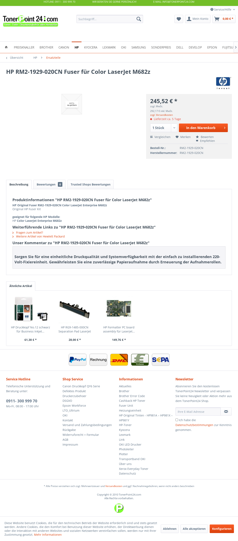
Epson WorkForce (74, 405)
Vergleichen (160, 137)
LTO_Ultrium (71, 410)
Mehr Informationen (48, 535)
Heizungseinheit (130, 410)
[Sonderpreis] (161, 47)
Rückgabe (69, 430)
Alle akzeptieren (194, 529)
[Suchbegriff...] (109, 19)
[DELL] (180, 47)
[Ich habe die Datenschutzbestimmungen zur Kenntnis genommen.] (176, 419)
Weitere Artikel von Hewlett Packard (38, 236)
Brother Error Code (132, 396)
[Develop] (195, 47)
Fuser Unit (126, 405)
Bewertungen (49, 184)
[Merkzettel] (178, 19)
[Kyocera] (91, 47)
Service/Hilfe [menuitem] (221, 9)
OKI (65, 415)
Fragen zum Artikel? (27, 232)
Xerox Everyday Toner (133, 469)
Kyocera (124, 430)
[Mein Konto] (197, 19)
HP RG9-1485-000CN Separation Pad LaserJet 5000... (74, 329)
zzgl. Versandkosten (161, 115)
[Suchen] (138, 19)
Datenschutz (127, 473)
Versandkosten (113, 486)
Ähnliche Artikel (20, 286)
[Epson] (212, 47)
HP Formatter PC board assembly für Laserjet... (119, 329)
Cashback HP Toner (132, 401)
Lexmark (124, 435)
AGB (65, 440)
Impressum (70, 444)
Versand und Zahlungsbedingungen (87, 425)
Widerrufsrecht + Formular (81, 435)
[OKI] (123, 47)
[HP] (77, 47)
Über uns (125, 464)
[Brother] (46, 47)
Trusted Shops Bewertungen (90, 184)
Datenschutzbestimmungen (194, 425)
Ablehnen (169, 529)
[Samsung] (139, 47)
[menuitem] (109, 19)
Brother (124, 391)
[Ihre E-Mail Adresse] (198, 411)
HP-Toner (125, 425)
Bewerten (205, 137)
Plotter (123, 454)
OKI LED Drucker (130, 444)
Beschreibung (18, 184)
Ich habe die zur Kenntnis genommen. (203, 425)
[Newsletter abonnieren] (226, 411)
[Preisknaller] (24, 47)
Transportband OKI (132, 459)
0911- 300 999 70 (21, 401)
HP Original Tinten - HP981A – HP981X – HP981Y (146, 417)
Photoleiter (126, 449)
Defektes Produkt (74, 391)
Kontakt (68, 420)
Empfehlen (205, 141)
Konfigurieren (221, 529)
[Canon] (64, 47)
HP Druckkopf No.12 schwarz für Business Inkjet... (30, 329)
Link (122, 440)
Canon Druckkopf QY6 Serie (81, 386)
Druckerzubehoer (74, 396)
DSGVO (67, 401)
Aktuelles (125, 386)
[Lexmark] (109, 47)
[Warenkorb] (224, 19)
